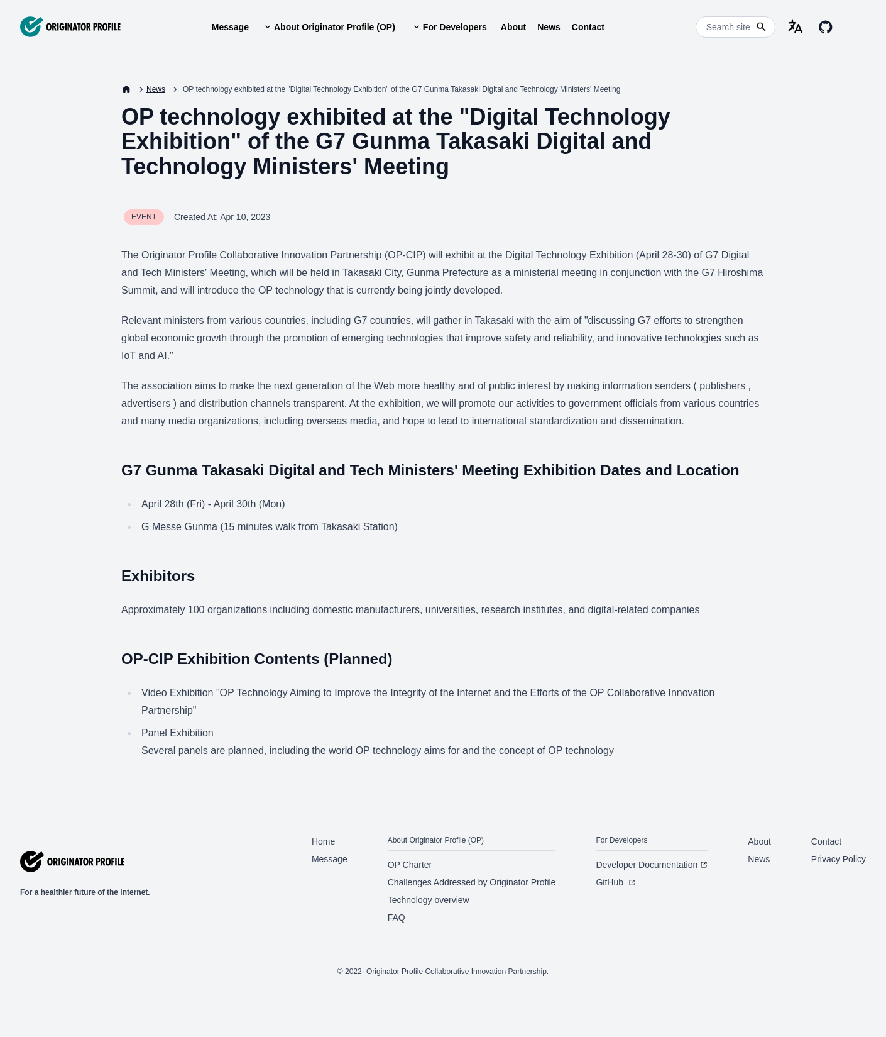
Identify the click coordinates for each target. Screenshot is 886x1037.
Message (230, 27)
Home (323, 841)
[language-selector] (795, 27)
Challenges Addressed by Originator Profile (472, 882)
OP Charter (410, 865)
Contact (588, 27)
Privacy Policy (838, 859)
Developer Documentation (652, 865)
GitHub (615, 882)
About (513, 27)
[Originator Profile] (70, 26)
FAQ (396, 917)
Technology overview (428, 900)
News (549, 27)
